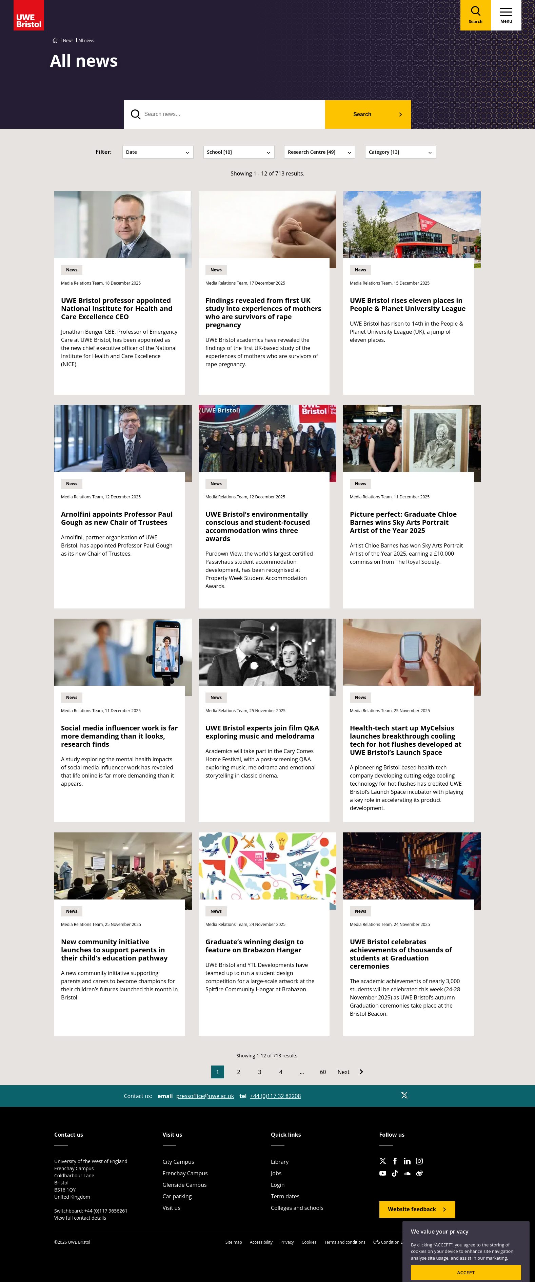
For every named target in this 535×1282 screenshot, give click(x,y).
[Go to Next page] (350, 1072)
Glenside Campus (185, 1184)
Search (362, 114)
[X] (404, 1095)
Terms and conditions (344, 1242)
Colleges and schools (297, 1208)
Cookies (309, 1242)
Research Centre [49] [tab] (320, 152)
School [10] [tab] (239, 152)
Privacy (287, 1242)
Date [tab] (158, 152)
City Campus (178, 1161)
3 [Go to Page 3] (259, 1072)
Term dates (285, 1196)
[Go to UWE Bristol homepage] (55, 40)
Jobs (276, 1173)
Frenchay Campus (185, 1173)
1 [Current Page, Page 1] (217, 1072)
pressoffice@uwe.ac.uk (205, 1096)
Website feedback (412, 1209)
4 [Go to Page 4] (280, 1072)
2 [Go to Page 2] (238, 1072)
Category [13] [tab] (401, 152)
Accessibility (261, 1242)
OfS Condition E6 (389, 1242)
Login (278, 1184)
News (68, 40)
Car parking (177, 1196)
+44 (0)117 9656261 (106, 1210)
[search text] (224, 114)
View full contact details (80, 1218)
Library (280, 1161)
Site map (233, 1242)
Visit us (172, 1208)
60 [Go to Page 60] (323, 1072)
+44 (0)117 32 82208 (275, 1096)
